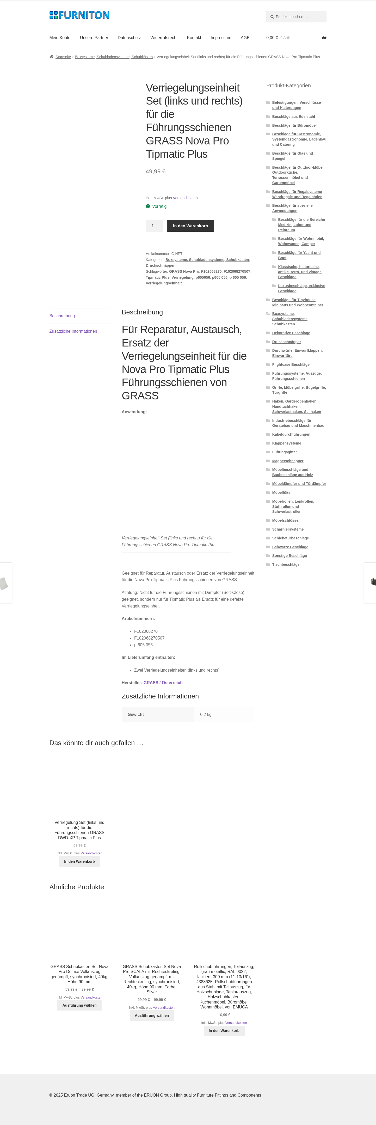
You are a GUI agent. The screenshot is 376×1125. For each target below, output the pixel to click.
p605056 (203, 277)
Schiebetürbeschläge (290, 538)
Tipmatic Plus (158, 277)
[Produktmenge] (155, 226)
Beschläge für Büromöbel (294, 125)
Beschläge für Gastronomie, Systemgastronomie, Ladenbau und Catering (299, 139)
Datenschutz (129, 37)
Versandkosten (185, 198)
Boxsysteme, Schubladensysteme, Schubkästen (114, 57)
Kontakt (194, 37)
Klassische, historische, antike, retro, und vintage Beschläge (299, 272)
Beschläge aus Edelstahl (293, 116)
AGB (245, 37)
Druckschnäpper (160, 265)
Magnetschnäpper (288, 461)
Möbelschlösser (286, 520)
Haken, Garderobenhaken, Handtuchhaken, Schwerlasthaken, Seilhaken (296, 406)
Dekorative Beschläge (291, 333)
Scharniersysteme (288, 529)
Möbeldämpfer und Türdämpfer (299, 484)
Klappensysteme (286, 443)
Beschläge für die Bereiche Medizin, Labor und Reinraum (301, 224)
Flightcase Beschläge (291, 364)
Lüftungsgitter (284, 452)
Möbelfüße (281, 492)
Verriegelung (182, 277)
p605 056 (219, 277)
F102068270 (211, 271)
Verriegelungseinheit (164, 283)
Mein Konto (60, 37)
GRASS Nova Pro (184, 271)
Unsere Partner (94, 37)
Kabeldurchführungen (291, 434)
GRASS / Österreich (163, 682)
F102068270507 (237, 271)
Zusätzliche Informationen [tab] (73, 331)
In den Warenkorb (190, 226)
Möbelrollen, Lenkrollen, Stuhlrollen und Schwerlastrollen (293, 506)
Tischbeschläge (286, 564)
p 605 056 (238, 277)
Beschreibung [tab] (62, 316)
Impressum (221, 37)
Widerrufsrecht (163, 37)
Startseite (63, 57)
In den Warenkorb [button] (79, 861)
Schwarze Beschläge (290, 547)
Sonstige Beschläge (289, 556)
